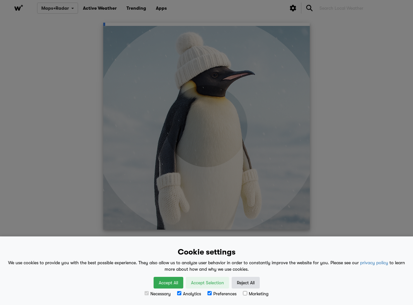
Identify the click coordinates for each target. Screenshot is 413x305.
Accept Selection (207, 282)
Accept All (168, 282)
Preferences (222, 293)
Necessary (158, 293)
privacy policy (374, 262)
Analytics (189, 293)
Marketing (255, 293)
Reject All (246, 282)
